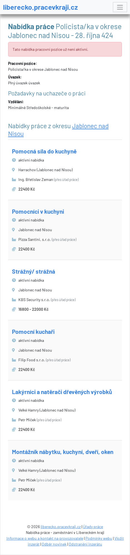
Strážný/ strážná (33, 271)
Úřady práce (93, 526)
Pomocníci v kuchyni (38, 211)
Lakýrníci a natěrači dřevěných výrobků (62, 391)
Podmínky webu (98, 538)
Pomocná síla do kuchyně (44, 151)
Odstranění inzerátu (85, 544)
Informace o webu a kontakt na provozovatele (44, 538)
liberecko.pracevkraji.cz (40, 7)
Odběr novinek (54, 544)
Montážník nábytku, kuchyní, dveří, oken (62, 451)
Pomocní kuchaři (33, 331)
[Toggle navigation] (120, 7)
